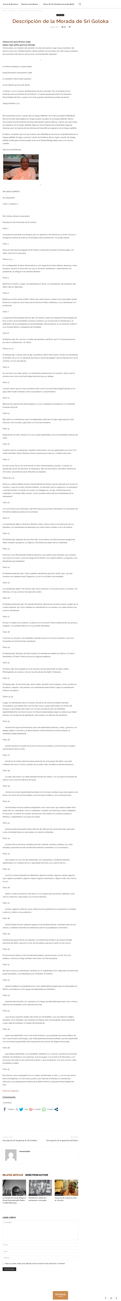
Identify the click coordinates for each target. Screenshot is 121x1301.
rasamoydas (24, 1151)
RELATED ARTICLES (13, 1175)
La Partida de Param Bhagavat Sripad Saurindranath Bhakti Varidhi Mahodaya (14, 1200)
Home (4, 10)
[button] (79, 4)
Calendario (12, 10)
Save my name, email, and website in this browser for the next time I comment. (35, 1263)
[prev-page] (4, 1207)
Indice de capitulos (11, 1091)
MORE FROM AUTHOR (36, 1175)
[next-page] (7, 1207)
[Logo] (60, 1295)
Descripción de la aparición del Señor (62, 1140)
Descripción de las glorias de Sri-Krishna (20, 1140)
